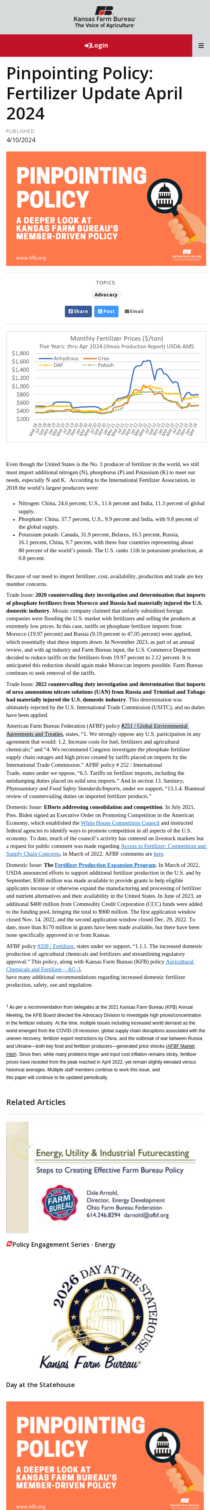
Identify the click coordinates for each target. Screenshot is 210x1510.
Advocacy (106, 294)
